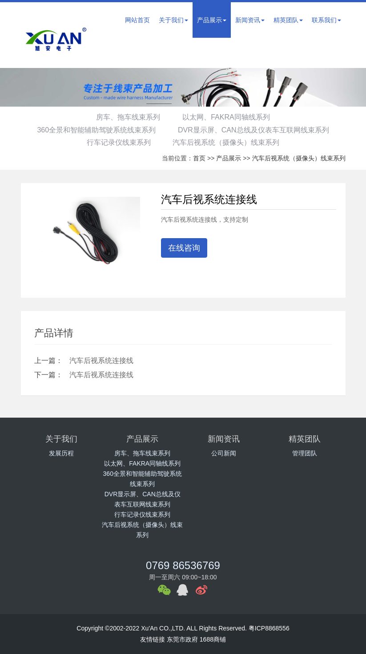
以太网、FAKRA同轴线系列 (226, 117)
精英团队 (288, 20)
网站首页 (137, 20)
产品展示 (211, 20)
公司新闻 (223, 453)
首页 (199, 158)
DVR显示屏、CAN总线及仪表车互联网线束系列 (254, 130)
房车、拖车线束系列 (127, 117)
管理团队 (304, 453)
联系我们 (326, 20)
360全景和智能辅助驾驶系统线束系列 (95, 130)
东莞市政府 (182, 639)
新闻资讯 (250, 20)
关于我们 (173, 20)
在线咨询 (184, 247)
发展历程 (61, 453)
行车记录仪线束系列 (118, 142)
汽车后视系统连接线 (101, 360)
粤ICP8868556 (269, 628)
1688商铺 (213, 639)
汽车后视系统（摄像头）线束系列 (226, 142)
